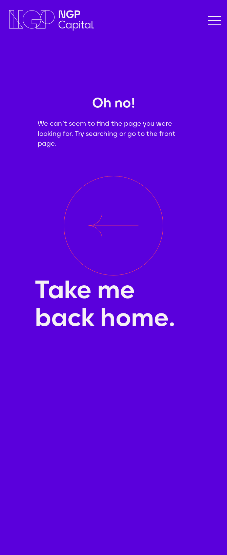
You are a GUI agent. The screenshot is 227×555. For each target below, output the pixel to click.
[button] (214, 20)
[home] (84, 20)
